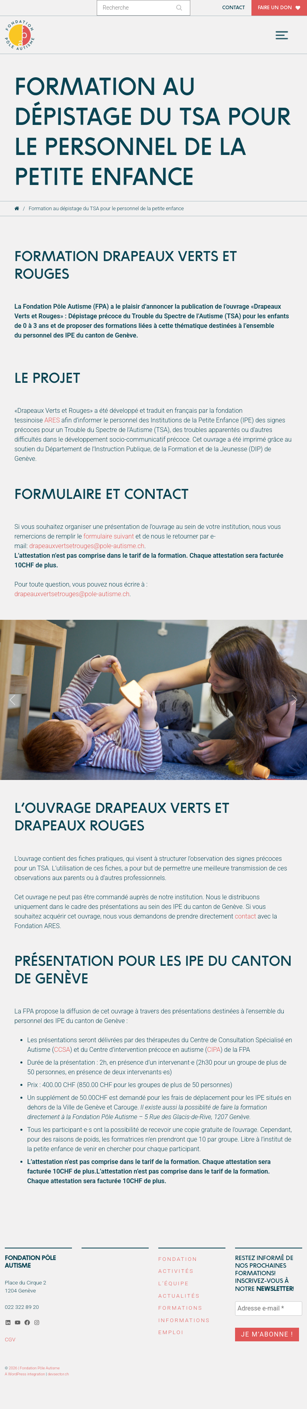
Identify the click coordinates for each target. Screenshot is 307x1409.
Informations (184, 1320)
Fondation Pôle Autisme (20, 35)
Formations (180, 1307)
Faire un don (275, 7)
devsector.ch (58, 1374)
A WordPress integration (25, 1374)
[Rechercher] (180, 8)
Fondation (177, 1259)
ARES (52, 421)
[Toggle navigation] (282, 35)
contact (245, 917)
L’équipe (173, 1283)
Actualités (179, 1295)
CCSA (62, 1050)
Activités (176, 1271)
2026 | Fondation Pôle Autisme (34, 1368)
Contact (233, 7)
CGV (10, 1339)
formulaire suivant (109, 537)
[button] (12, 701)
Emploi (171, 1332)
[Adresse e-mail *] (268, 1308)
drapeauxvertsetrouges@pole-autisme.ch (86, 547)
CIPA (213, 1050)
